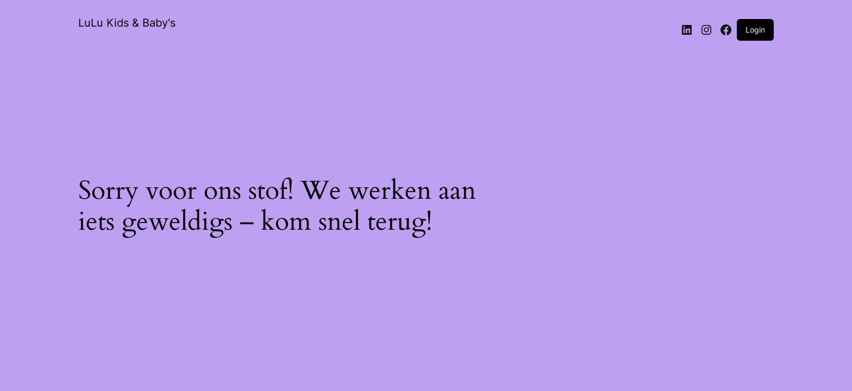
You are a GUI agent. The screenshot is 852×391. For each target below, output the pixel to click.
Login (755, 29)
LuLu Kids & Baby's (127, 22)
